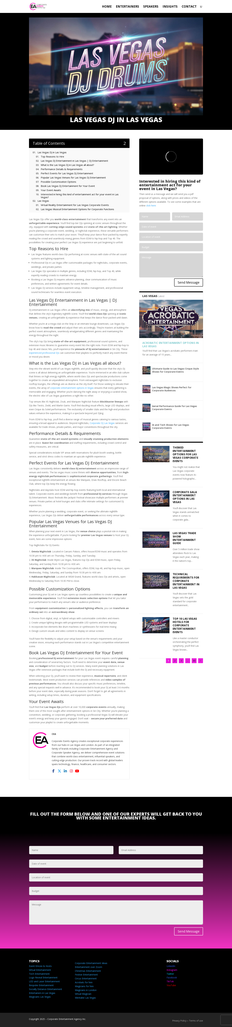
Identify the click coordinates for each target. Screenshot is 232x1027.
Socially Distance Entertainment (45, 989)
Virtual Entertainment (40, 969)
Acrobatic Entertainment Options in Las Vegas (170, 344)
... (187, 660)
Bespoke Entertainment (41, 985)
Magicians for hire (84, 986)
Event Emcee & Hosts (40, 966)
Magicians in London (86, 990)
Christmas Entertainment (88, 970)
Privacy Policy (179, 1020)
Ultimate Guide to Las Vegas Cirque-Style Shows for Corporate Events (175, 370)
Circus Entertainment (86, 978)
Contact (189, 7)
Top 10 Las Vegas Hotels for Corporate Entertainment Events (185, 625)
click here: (151, 205)
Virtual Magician (83, 993)
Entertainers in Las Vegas (42, 993)
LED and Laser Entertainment (44, 981)
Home (107, 7)
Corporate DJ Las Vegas (102, 423)
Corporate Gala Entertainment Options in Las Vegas (185, 497)
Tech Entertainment (39, 973)
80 (194, 660)
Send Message (188, 282)
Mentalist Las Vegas (85, 997)
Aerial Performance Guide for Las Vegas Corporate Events (174, 408)
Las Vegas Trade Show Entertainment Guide (184, 538)
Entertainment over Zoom (88, 967)
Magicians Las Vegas (40, 996)
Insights (170, 7)
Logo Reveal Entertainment (43, 977)
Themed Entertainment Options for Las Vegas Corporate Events (185, 454)
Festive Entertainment (86, 974)
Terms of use (196, 1020)
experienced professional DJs (44, 352)
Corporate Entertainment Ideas (91, 963)
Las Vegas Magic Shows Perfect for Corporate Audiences (171, 389)
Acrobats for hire (83, 982)
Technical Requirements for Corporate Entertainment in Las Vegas (186, 580)
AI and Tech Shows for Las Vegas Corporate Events (170, 426)
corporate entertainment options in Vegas (72, 387)
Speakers (150, 7)
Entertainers (127, 7)
